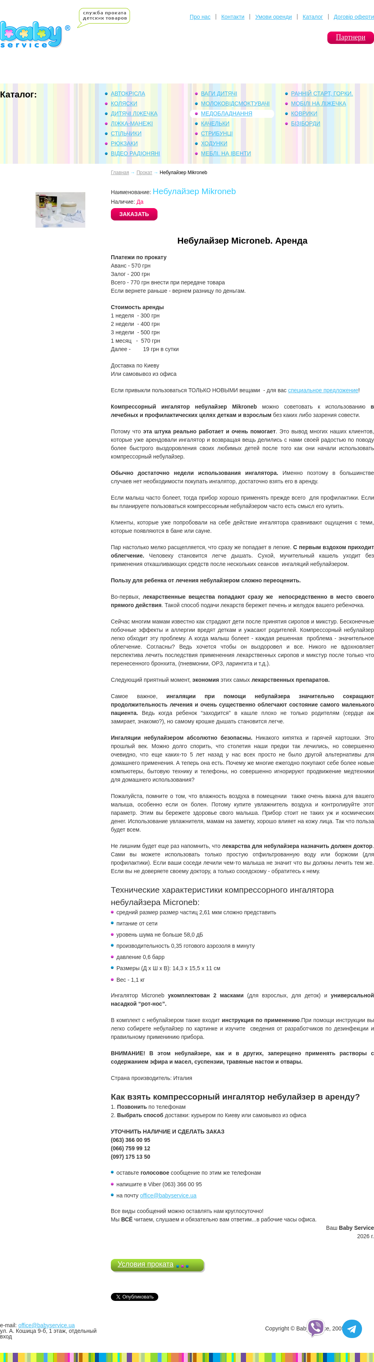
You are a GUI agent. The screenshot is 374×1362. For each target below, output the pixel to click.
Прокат (144, 172)
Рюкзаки (124, 143)
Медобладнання (226, 113)
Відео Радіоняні (135, 153)
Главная (120, 172)
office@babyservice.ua (168, 1195)
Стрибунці (217, 133)
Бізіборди (305, 123)
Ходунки (214, 143)
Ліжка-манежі (132, 123)
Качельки (215, 123)
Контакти (232, 17)
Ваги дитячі (219, 93)
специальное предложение (323, 390)
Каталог (313, 17)
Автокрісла (128, 93)
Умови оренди (273, 17)
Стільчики (126, 133)
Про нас (200, 17)
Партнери (351, 37)
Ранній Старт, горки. (322, 93)
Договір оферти (354, 17)
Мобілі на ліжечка (318, 103)
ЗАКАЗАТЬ (134, 214)
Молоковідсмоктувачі (235, 103)
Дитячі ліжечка (134, 113)
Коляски (124, 103)
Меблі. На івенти (226, 153)
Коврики (304, 113)
